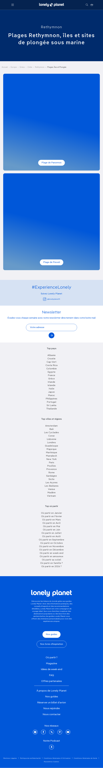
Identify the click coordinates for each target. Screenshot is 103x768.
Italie (51, 389)
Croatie (51, 359)
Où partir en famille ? (51, 563)
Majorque (51, 449)
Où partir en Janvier (51, 513)
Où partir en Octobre (51, 543)
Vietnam (51, 496)
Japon (51, 392)
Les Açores (52, 483)
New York (51, 459)
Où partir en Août (51, 536)
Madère (51, 493)
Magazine (51, 663)
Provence (51, 469)
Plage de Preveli (51, 262)
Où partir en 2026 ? (51, 566)
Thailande (51, 409)
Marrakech (51, 456)
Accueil (5, 67)
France (51, 375)
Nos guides (51, 634)
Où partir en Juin (51, 530)
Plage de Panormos (51, 163)
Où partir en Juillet (51, 533)
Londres (51, 443)
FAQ (51, 675)
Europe (14, 67)
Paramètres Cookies (51, 761)
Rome (51, 473)
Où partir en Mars (51, 520)
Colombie (51, 369)
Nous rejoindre (51, 708)
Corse (51, 436)
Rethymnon (51, 27)
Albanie (51, 355)
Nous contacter (52, 714)
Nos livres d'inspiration (51, 644)
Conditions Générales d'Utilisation (57, 758)
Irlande (51, 382)
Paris (51, 463)
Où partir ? (51, 657)
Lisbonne (51, 439)
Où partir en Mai (51, 526)
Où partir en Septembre (51, 540)
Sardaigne (51, 476)
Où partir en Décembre (51, 550)
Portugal (51, 402)
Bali (51, 429)
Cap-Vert (51, 362)
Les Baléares (52, 486)
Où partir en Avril (51, 523)
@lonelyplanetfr (51, 299)
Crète (29, 67)
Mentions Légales (10, 758)
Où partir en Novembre (51, 546)
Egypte (52, 372)
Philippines (51, 399)
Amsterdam (51, 426)
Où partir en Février (51, 516)
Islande (52, 385)
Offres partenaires (51, 681)
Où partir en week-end (51, 553)
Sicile (51, 479)
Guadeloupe (51, 446)
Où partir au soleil (51, 560)
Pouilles (51, 466)
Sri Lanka (51, 405)
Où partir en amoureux (51, 556)
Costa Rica (51, 365)
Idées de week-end (51, 669)
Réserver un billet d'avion (51, 702)
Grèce (22, 67)
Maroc (51, 395)
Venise (51, 489)
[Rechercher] (87, 5)
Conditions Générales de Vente (85, 758)
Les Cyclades (51, 433)
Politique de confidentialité (30, 758)
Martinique (51, 453)
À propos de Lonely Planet (51, 691)
